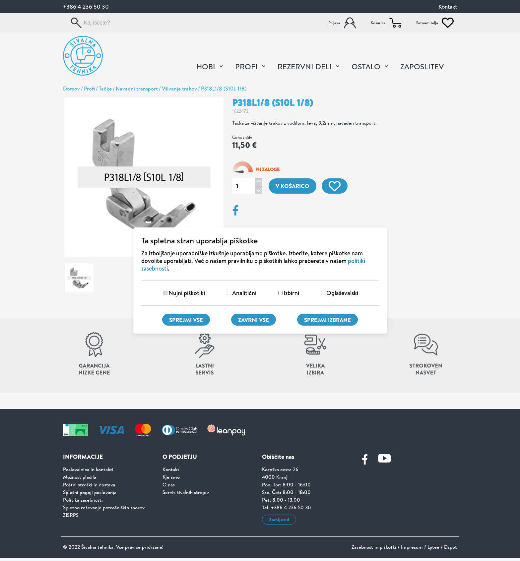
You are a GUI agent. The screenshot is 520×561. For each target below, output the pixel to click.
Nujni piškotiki (186, 293)
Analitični (244, 293)
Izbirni (291, 293)
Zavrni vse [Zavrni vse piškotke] (253, 320)
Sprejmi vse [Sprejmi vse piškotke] (186, 320)
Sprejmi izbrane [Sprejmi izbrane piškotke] (327, 320)
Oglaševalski (342, 293)
